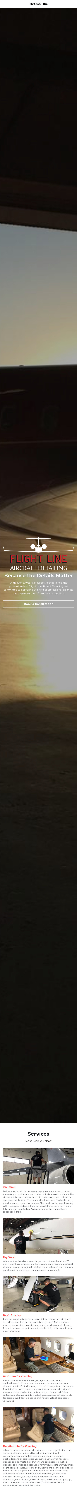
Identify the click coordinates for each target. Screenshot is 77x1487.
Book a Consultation (38, 604)
